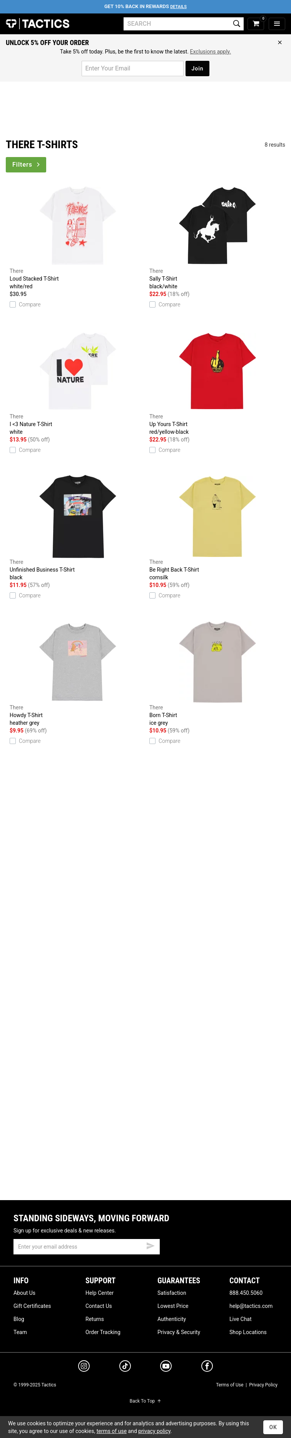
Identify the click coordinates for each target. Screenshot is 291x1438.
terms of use (112, 1431)
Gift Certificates (32, 1306)
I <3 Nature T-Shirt (78, 382)
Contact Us (98, 1306)
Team (20, 1332)
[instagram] (84, 1367)
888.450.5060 (246, 1293)
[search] (184, 23)
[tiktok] (125, 1367)
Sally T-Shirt (217, 237)
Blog (18, 1319)
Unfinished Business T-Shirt (78, 528)
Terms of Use (229, 1385)
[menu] (277, 24)
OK (273, 1427)
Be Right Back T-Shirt (217, 528)
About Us (24, 1293)
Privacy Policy (263, 1385)
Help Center (99, 1293)
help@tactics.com (251, 1306)
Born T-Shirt (217, 673)
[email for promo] (133, 68)
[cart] (256, 24)
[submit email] (150, 1244)
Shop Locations (248, 1332)
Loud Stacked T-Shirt (78, 237)
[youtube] (166, 1367)
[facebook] (207, 1367)
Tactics (37, 23)
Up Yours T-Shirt (217, 382)
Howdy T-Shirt (78, 673)
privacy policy (154, 1431)
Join (197, 68)
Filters (26, 164)
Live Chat (240, 1319)
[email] (86, 1246)
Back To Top (145, 1401)
